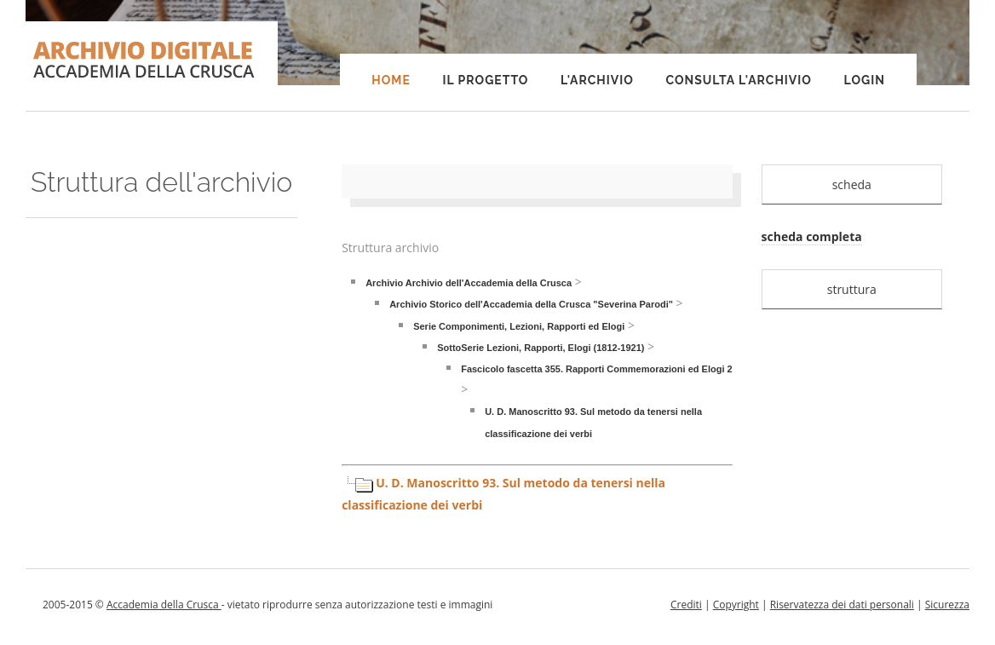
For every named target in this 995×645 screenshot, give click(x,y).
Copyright (736, 604)
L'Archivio (597, 80)
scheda (851, 184)
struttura (852, 289)
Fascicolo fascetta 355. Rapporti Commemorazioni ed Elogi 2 (596, 369)
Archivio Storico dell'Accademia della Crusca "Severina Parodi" (531, 304)
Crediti (686, 604)
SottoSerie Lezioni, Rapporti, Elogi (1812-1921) (540, 348)
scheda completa (812, 236)
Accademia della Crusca (163, 604)
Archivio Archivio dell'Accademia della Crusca (468, 283)
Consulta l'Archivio (738, 80)
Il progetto (485, 80)
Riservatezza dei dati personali (842, 604)
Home (391, 80)
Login (864, 80)
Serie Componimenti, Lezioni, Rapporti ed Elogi (518, 326)
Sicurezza (947, 604)
